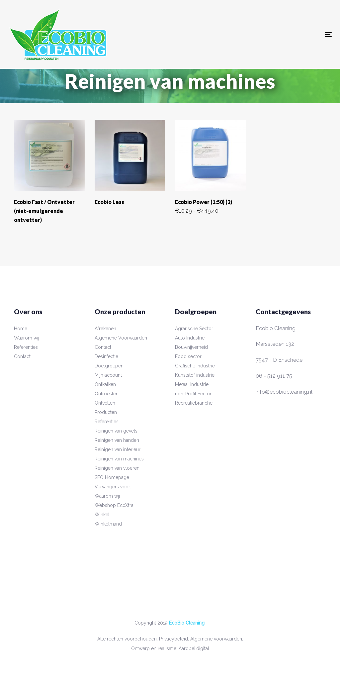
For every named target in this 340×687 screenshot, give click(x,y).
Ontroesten (107, 393)
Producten (106, 412)
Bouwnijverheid (191, 347)
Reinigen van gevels (116, 431)
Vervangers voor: (113, 486)
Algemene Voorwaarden (121, 338)
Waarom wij (26, 338)
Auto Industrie (190, 338)
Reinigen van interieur (117, 449)
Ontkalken (105, 384)
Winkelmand (108, 524)
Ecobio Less (109, 202)
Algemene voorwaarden (216, 638)
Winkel (102, 514)
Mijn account (108, 375)
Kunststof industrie (194, 375)
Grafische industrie (195, 365)
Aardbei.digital (194, 648)
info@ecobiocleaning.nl (284, 392)
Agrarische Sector (194, 328)
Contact (22, 356)
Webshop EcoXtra (114, 505)
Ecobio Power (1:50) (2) (203, 202)
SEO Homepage (112, 477)
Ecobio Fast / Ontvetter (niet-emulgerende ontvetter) (44, 211)
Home (20, 328)
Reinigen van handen (117, 440)
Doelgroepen (109, 365)
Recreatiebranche (193, 403)
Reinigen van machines (119, 458)
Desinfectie (106, 356)
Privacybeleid (173, 638)
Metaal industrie (192, 384)
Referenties (26, 347)
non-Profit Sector (193, 393)
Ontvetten (105, 403)
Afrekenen (105, 328)
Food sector (188, 356)
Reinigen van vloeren (117, 468)
